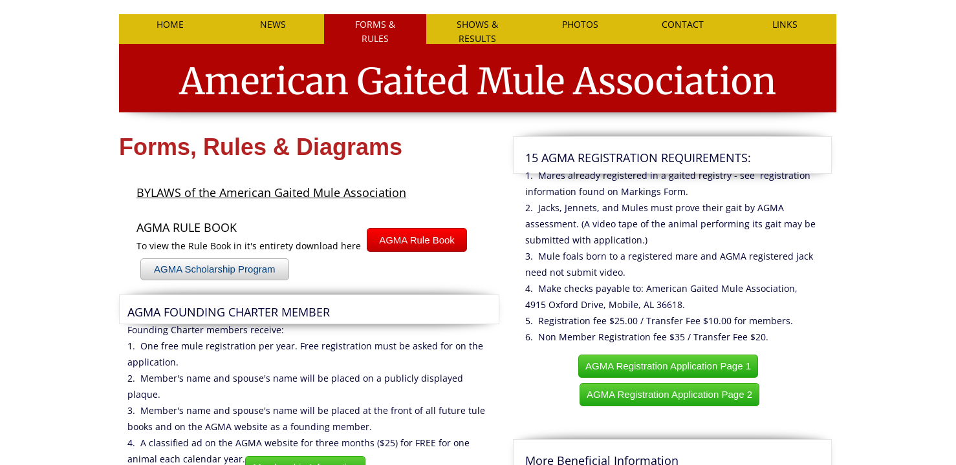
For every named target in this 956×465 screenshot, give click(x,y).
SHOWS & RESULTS (477, 31)
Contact (683, 24)
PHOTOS (580, 24)
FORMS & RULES (375, 31)
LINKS (785, 24)
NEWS (273, 24)
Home (170, 24)
